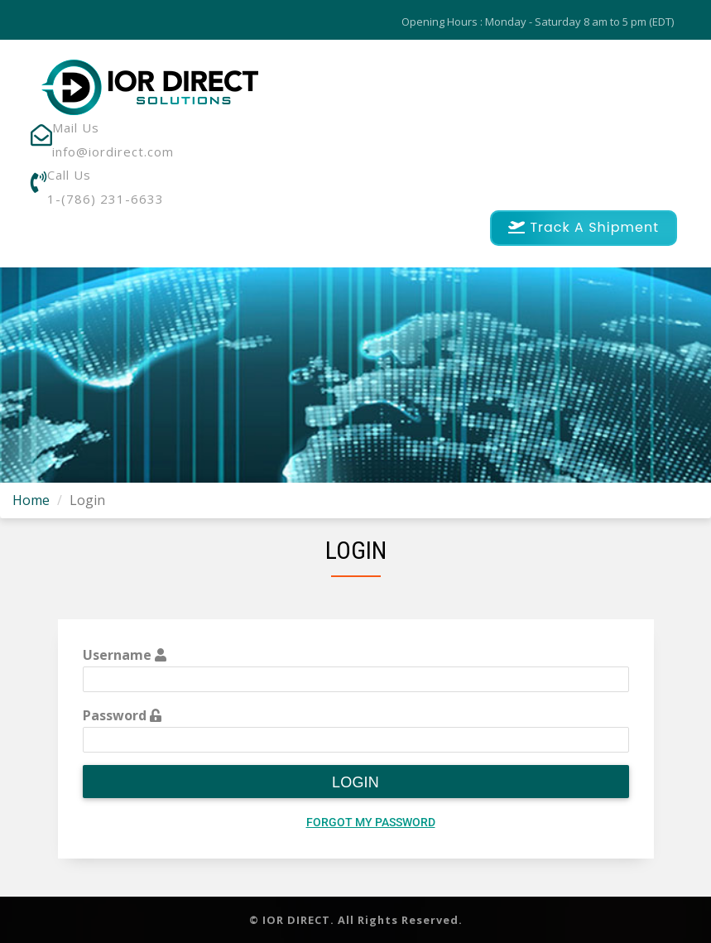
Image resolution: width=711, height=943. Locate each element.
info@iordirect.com (113, 151)
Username (124, 655)
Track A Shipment (583, 227)
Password (122, 715)
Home (31, 500)
